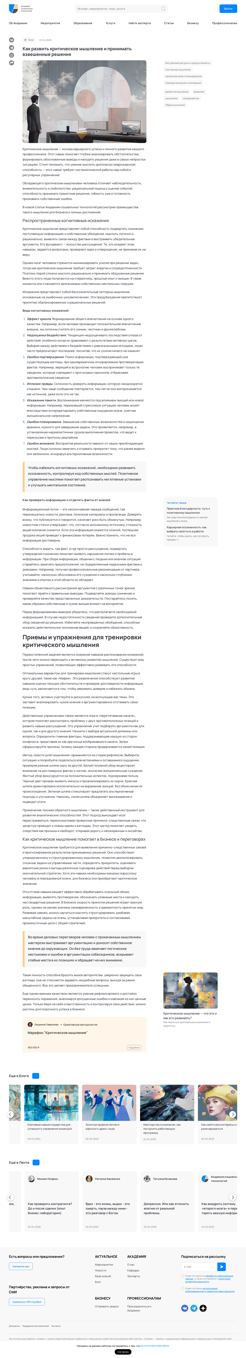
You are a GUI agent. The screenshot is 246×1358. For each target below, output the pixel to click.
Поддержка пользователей (44, 1327)
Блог (31, 39)
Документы (16, 1327)
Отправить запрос (107, 1306)
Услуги (111, 23)
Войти (228, 9)
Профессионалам (224, 23)
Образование (82, 23)
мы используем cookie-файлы (155, 1345)
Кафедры (133, 1270)
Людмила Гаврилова (49, 1025)
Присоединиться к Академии (139, 1308)
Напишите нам (21, 1266)
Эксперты (133, 1276)
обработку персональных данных (209, 1277)
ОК (221, 1267)
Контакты (70, 1327)
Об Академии (18, 23)
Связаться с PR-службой (27, 1301)
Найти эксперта (140, 23)
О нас (131, 1264)
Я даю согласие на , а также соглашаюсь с (209, 1278)
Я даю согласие (210, 1290)
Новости (100, 1270)
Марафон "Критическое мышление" (58, 1033)
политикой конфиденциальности (207, 1280)
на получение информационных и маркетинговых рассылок (210, 1290)
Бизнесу (193, 23)
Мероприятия (50, 23)
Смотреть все (43, 1075)
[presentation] (9, 1114)
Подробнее (132, 1045)
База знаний (103, 1276)
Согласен (123, 1351)
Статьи (169, 23)
